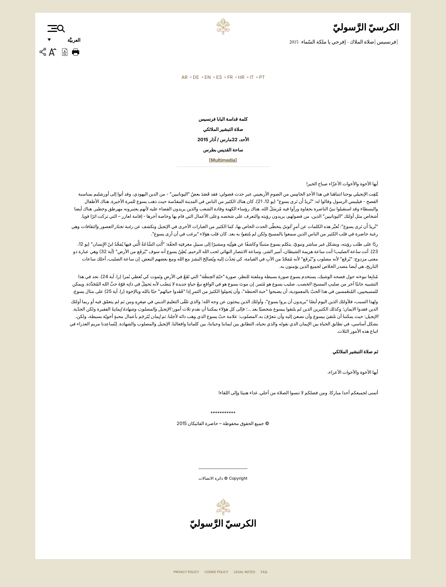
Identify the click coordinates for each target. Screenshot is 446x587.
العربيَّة (68, 42)
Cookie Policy (216, 572)
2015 (293, 42)
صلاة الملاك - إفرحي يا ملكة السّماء (337, 42)
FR (230, 77)
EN (208, 77)
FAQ (264, 572)
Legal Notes (244, 572)
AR (184, 77)
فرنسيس (386, 42)
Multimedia (223, 160)
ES (219, 77)
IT (252, 77)
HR (241, 77)
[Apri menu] (51, 28)
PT (262, 77)
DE (196, 77)
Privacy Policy (186, 572)
